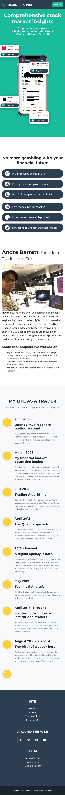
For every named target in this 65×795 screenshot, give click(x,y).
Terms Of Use (32, 758)
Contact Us (32, 719)
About (32, 712)
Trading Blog (32, 716)
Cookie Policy (33, 765)
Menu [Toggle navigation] (57, 4)
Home (32, 708)
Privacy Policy (32, 761)
